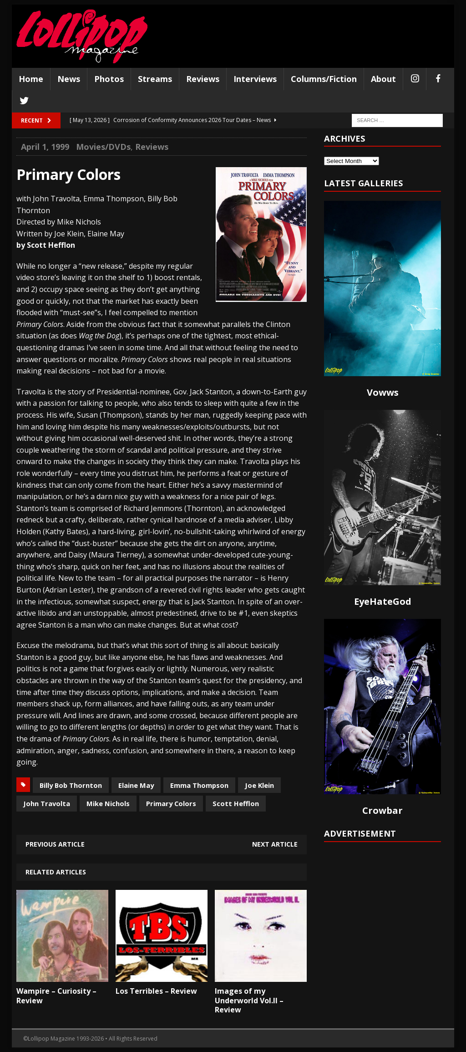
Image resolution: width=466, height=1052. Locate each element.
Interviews (255, 78)
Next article (275, 844)
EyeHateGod (382, 601)
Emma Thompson (199, 785)
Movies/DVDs (103, 146)
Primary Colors (171, 803)
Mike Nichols (108, 803)
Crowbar (382, 810)
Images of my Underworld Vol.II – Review (249, 1000)
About (383, 78)
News (68, 78)
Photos (109, 78)
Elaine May (136, 785)
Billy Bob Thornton (71, 785)
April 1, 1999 (45, 146)
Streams (155, 78)
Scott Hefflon (236, 803)
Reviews (202, 78)
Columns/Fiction (324, 78)
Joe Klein (259, 785)
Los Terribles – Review (156, 991)
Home (31, 78)
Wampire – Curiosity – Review (56, 996)
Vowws (383, 392)
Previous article (55, 844)
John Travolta (46, 803)
